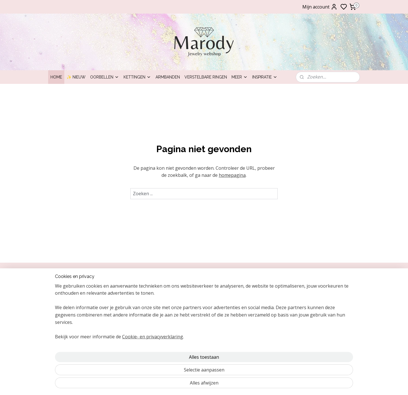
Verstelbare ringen (205, 77)
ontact (59, 294)
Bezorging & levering (70, 313)
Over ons (59, 287)
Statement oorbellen (319, 319)
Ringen (306, 313)
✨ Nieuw (76, 77)
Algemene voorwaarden (73, 326)
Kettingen (137, 77)
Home (56, 77)
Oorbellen (104, 77)
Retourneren (62, 307)
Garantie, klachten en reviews (78, 319)
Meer (239, 77)
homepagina (232, 175)
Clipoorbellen (312, 287)
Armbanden (168, 77)
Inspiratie (264, 77)
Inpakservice (62, 300)
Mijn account (319, 6)
